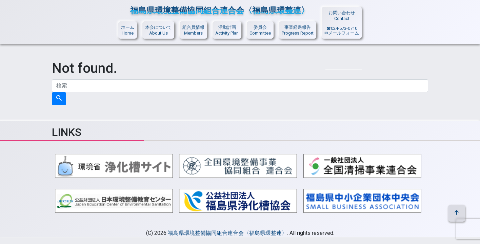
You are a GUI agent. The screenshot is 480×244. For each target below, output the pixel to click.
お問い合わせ (341, 12)
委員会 (260, 27)
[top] (456, 213)
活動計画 (227, 27)
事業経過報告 (297, 27)
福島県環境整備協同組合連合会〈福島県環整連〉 (227, 233)
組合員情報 (193, 27)
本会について (158, 27)
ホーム (127, 27)
